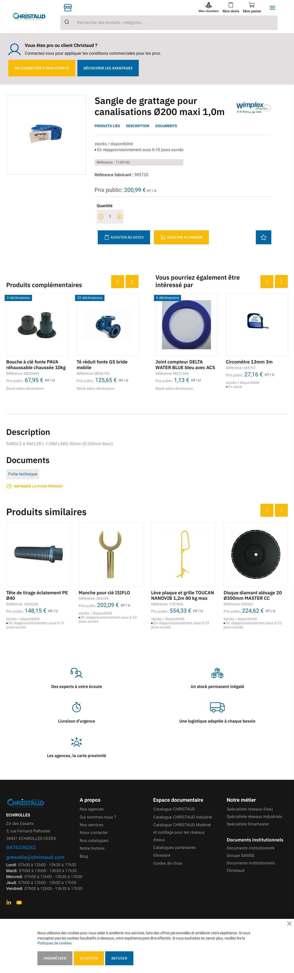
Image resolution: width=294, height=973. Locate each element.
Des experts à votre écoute (76, 686)
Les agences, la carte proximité (76, 755)
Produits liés (107, 126)
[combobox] (168, 22)
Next (132, 281)
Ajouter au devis (124, 237)
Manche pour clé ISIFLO (104, 593)
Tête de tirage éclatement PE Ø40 (37, 595)
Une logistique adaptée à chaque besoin (217, 721)
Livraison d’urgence (76, 721)
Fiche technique (22, 474)
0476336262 (21, 847)
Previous (117, 281)
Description (137, 126)
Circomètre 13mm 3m (249, 362)
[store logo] (33, 16)
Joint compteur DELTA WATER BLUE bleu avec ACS (185, 364)
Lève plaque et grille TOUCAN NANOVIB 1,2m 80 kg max (182, 595)
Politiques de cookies (54, 943)
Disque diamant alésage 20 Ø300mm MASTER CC (253, 595)
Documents (166, 126)
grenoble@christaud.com (35, 857)
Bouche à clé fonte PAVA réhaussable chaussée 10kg (36, 364)
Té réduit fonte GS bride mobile (102, 364)
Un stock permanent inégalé (217, 686)
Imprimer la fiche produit (38, 486)
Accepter (89, 958)
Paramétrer (55, 958)
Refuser (119, 958)
